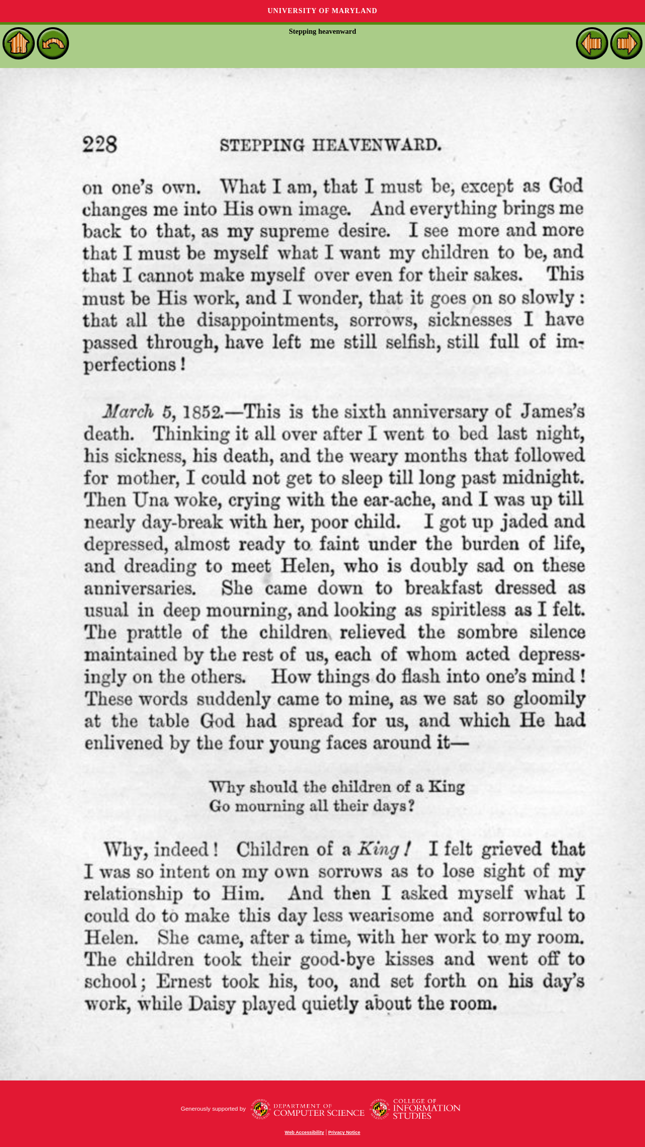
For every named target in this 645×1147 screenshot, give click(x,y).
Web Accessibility (304, 1132)
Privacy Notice (344, 1132)
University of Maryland (322, 11)
